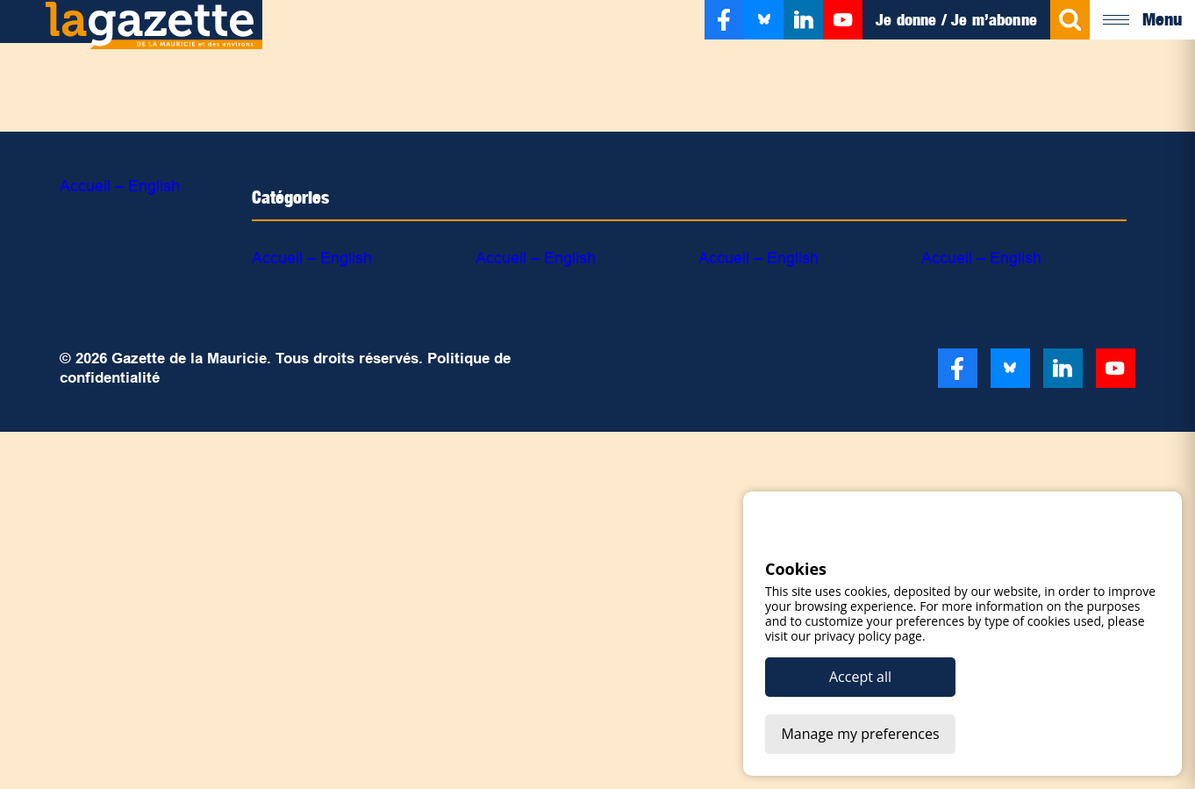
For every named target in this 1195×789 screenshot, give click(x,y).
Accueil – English (120, 186)
